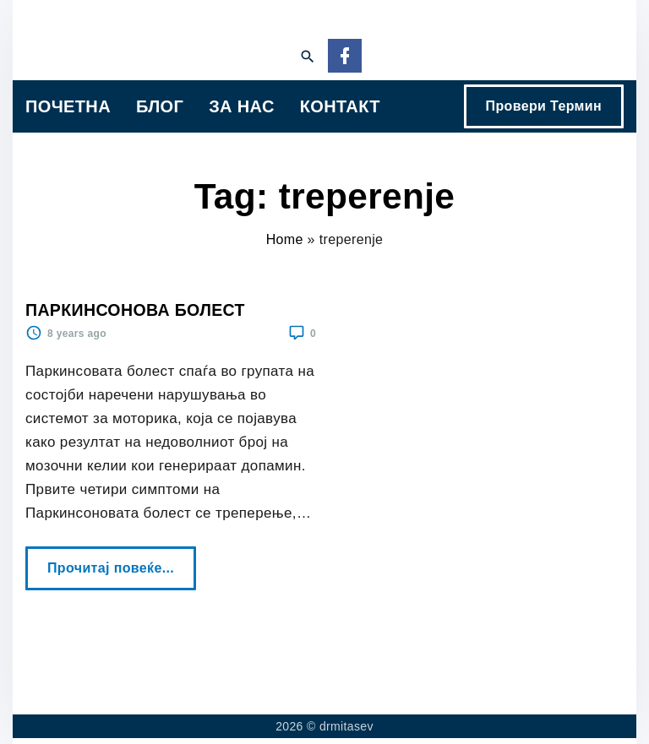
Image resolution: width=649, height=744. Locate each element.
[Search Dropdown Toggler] (307, 57)
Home (284, 239)
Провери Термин (544, 106)
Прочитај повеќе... (115, 560)
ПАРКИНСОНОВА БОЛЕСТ (135, 310)
